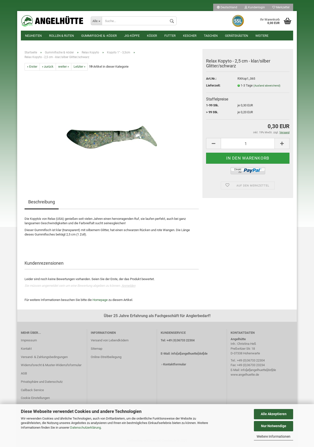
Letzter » (79, 66)
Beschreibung (41, 201)
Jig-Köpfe (132, 35)
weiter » (63, 66)
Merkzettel (280, 7)
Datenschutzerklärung (85, 427)
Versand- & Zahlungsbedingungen (44, 357)
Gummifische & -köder (99, 35)
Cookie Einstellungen (35, 398)
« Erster (32, 66)
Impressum (29, 340)
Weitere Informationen (273, 436)
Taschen (211, 35)
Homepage (100, 300)
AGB (24, 373)
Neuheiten (33, 35)
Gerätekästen (236, 35)
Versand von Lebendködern (110, 340)
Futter (170, 35)
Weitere (261, 35)
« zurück (47, 66)
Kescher (189, 35)
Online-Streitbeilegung (106, 357)
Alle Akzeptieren (274, 414)
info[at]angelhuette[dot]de (189, 353)
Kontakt (26, 348)
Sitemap (96, 348)
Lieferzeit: (213, 85)
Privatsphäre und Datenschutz (42, 382)
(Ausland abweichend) (266, 85)
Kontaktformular (174, 364)
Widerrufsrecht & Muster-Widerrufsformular (51, 365)
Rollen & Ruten (61, 35)
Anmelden (128, 285)
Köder (152, 35)
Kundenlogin (255, 7)
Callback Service (32, 390)
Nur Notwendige (273, 426)
